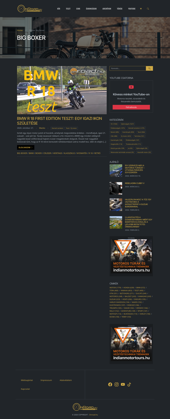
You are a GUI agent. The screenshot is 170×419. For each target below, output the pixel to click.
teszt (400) (138, 290)
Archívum (107, 8)
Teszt (68, 8)
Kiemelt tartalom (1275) (136, 128)
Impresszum (46, 380)
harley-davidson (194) (119, 302)
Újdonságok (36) (141, 148)
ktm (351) (114, 293)
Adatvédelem (66, 380)
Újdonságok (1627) (127, 124)
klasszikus (69, 153)
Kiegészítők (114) (116, 144)
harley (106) (145, 314)
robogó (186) (133, 305)
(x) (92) (130, 148)
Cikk (78, 8)
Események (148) (116, 140)
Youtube (132, 8)
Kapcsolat (25, 389)
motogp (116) (115, 314)
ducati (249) (141, 293)
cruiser (47, 153)
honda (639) (128, 288)
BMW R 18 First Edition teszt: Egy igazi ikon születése (59, 120)
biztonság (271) (127, 293)
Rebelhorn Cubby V (134, 183)
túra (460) (114, 290)
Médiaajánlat (27, 380)
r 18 (91, 153)
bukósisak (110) (130, 314)
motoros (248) (116, 296)
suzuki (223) (115, 299)
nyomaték (82, 153)
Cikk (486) (114, 136)
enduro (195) (140, 299)
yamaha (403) (126, 290)
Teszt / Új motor (71, 128)
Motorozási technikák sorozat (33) (122, 152)
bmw (31, 153)
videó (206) (127, 299)
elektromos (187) (117, 305)
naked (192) (137, 302)
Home (20, 30)
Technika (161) (139, 136)
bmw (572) (140, 288)
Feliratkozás (131, 107)
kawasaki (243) (144, 296)
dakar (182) (129, 308)
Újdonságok (91, 8)
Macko (42, 128)
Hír (58, 8)
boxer (38, 153)
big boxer (22, 153)
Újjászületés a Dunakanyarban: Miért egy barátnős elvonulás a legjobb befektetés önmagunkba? (138, 222)
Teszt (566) (141, 132)
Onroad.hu (93, 415)
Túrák (119, 8)
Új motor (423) (126, 136)
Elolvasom (26, 147)
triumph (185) (116, 308)
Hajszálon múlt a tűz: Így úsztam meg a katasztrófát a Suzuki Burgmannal (138, 203)
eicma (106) (114, 317)
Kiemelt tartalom (57, 128)
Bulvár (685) (115, 132)
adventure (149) (128, 311)
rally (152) (114, 311)
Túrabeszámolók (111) (133, 144)
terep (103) (126, 317)
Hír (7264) (114, 124)
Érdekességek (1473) (118, 128)
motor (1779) (115, 288)
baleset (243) (130, 296)
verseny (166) (142, 308)
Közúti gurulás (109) (117, 148)
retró (97, 153)
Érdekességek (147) (132, 140)
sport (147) (142, 311)
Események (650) (128, 132)
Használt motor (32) (144, 152)
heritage (57, 153)
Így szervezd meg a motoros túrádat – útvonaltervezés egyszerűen (135, 169)
